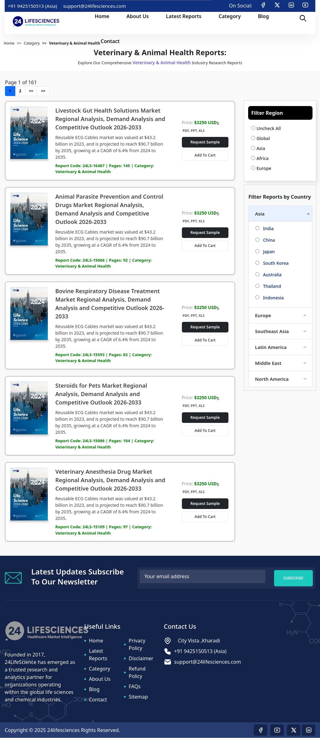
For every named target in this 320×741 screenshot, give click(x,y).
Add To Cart (205, 155)
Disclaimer (141, 661)
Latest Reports (98, 658)
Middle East (268, 363)
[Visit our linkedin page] (308, 733)
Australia (268, 275)
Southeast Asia (272, 331)
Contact (98, 702)
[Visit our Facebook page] (260, 733)
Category (99, 671)
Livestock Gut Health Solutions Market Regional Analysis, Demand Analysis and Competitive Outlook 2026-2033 (110, 119)
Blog (94, 692)
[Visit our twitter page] (293, 733)
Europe (261, 168)
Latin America (271, 347)
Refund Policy (137, 675)
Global (260, 138)
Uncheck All (266, 128)
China (265, 240)
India (264, 228)
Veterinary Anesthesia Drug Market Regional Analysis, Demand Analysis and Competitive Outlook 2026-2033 (110, 482)
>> (31, 91)
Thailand (268, 286)
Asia (258, 148)
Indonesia (269, 298)
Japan (265, 251)
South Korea (272, 263)
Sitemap (138, 699)
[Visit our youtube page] (277, 733)
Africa (259, 158)
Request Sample (205, 142)
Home (96, 643)
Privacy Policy (137, 647)
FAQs (135, 689)
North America (272, 379)
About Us (100, 682)
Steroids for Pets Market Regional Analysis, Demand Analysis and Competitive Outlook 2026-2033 (101, 396)
